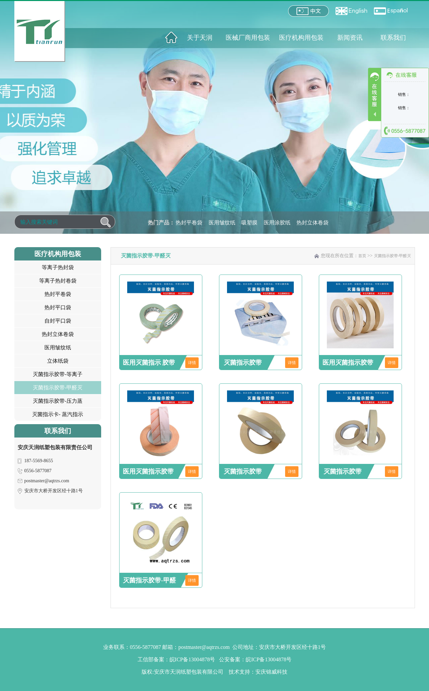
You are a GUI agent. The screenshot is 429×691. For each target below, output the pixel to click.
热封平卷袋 (189, 222)
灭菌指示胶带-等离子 (57, 374)
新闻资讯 (350, 37)
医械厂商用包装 (248, 37)
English (351, 11)
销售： (404, 94)
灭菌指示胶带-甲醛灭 (57, 387)
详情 (192, 362)
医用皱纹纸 (222, 222)
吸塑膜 (249, 222)
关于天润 (199, 37)
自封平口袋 (57, 321)
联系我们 (393, 37)
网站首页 (171, 38)
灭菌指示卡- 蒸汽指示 (57, 414)
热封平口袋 (57, 307)
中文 (308, 11)
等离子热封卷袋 (57, 281)
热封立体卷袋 (312, 222)
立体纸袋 (57, 361)
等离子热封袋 (58, 267)
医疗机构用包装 (301, 37)
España (391, 11)
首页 (362, 255)
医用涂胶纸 (277, 222)
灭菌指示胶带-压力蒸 (57, 401)
